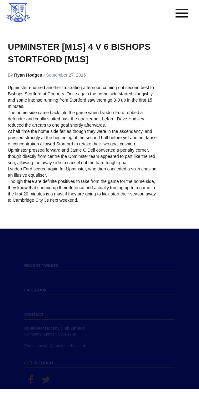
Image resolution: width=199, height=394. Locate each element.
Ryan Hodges (28, 75)
